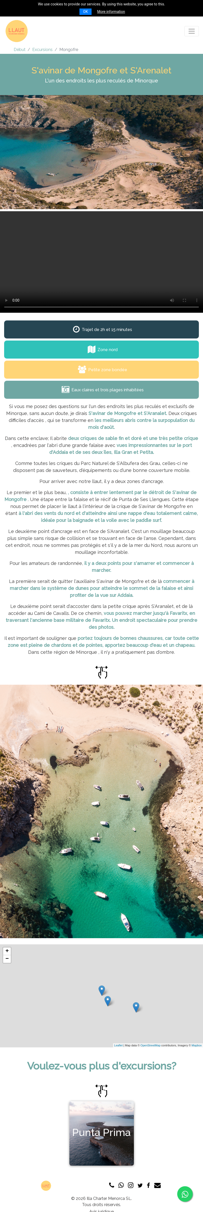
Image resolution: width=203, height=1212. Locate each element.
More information (111, 12)
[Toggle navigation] (191, 31)
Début (20, 49)
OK (85, 12)
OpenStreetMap (151, 1045)
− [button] (7, 959)
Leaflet (118, 1045)
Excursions (42, 49)
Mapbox (197, 1045)
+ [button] (7, 951)
